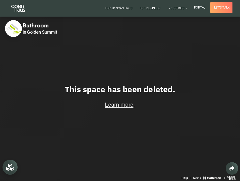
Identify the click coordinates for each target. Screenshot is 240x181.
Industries (176, 8)
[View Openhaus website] (229, 177)
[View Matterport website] (212, 177)
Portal (199, 7)
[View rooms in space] (10, 167)
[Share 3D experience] (232, 168)
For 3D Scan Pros (118, 8)
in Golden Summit (40, 32)
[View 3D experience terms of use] (197, 177)
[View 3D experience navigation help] (186, 177)
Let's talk (221, 7)
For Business (150, 8)
